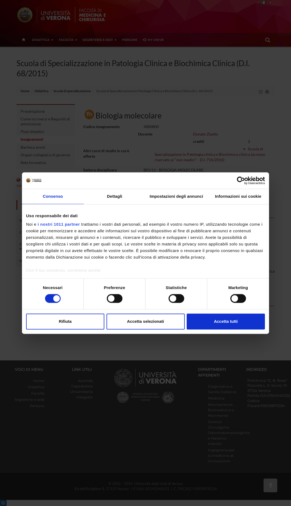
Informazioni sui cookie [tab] (238, 196)
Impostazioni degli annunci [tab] (176, 196)
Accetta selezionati (145, 321)
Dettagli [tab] (114, 196)
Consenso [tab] (53, 196)
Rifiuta (65, 321)
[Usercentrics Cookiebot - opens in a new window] (241, 180)
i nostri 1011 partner (59, 224)
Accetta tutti (226, 321)
